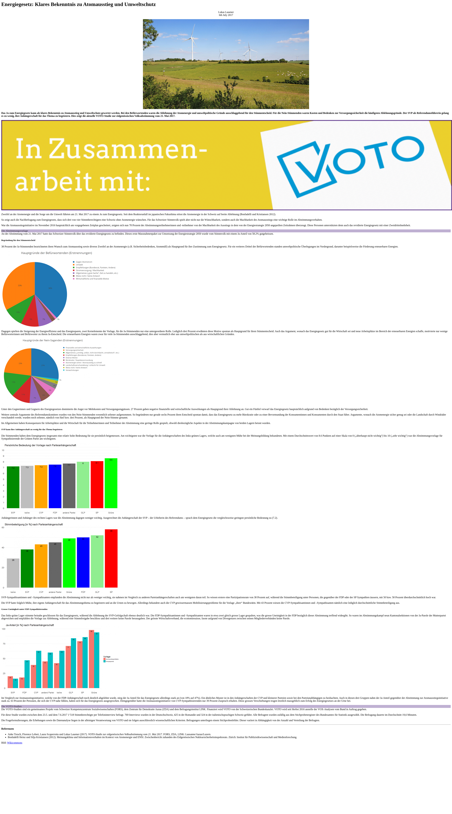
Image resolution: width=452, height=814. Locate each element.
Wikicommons (14, 742)
